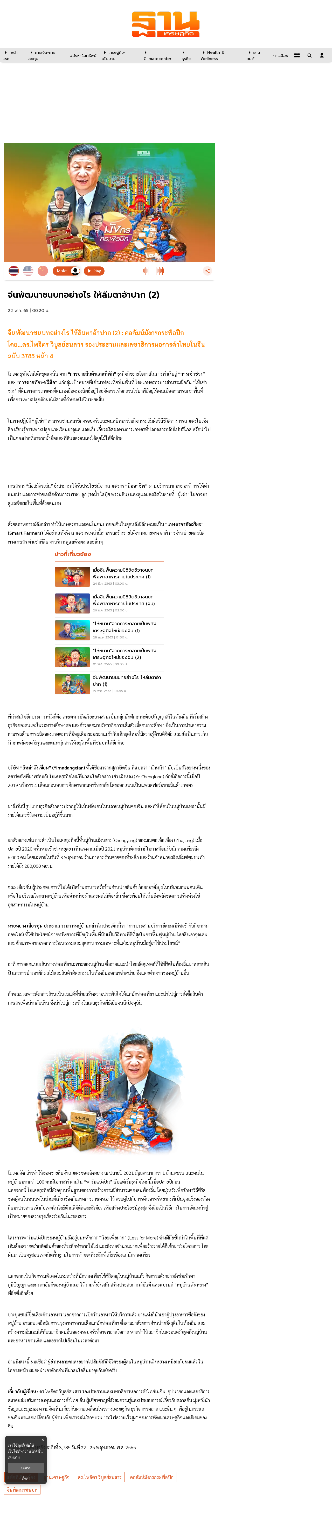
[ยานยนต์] (256, 55)
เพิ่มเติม (14, 1457)
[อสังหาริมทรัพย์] (82, 55)
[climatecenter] (158, 55)
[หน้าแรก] (13, 55)
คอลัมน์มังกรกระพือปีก (152, 1477)
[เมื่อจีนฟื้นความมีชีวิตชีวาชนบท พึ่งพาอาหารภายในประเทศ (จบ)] (109, 604)
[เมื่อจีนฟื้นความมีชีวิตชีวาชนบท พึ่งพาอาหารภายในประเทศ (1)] (109, 577)
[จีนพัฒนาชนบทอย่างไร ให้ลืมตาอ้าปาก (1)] (109, 684)
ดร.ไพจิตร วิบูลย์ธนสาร (100, 1477)
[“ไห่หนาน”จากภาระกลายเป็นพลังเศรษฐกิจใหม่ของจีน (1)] (109, 631)
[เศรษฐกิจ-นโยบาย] (119, 55)
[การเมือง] (280, 55)
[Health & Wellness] (220, 55)
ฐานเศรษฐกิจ (57, 1477)
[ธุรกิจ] (187, 55)
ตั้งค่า (26, 1478)
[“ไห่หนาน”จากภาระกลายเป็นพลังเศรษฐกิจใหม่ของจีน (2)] (109, 658)
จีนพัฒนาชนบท (22, 1490)
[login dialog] (321, 55)
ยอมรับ (25, 1468)
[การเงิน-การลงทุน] (45, 55)
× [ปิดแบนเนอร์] (43, 1440)
